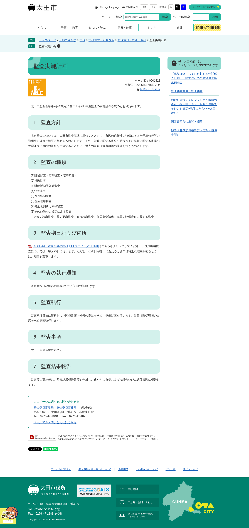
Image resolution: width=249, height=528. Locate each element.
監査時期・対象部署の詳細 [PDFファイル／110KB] (66, 246)
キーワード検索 (112, 16)
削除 (58, 46)
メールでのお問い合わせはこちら (55, 422)
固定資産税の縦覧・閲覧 (187, 121)
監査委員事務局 (44, 407)
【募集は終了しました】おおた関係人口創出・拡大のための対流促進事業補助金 (194, 78)
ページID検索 (181, 16)
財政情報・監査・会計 (132, 40)
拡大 (153, 7)
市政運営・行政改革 (101, 40)
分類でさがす (67, 40)
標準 (144, 7)
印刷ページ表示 (150, 89)
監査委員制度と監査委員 (187, 91)
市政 (82, 40)
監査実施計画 (47, 46)
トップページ (47, 40)
